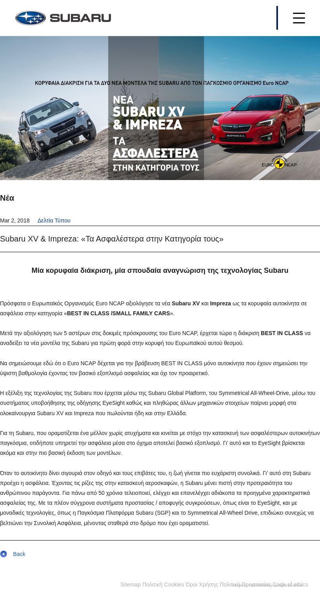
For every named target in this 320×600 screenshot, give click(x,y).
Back (12, 554)
